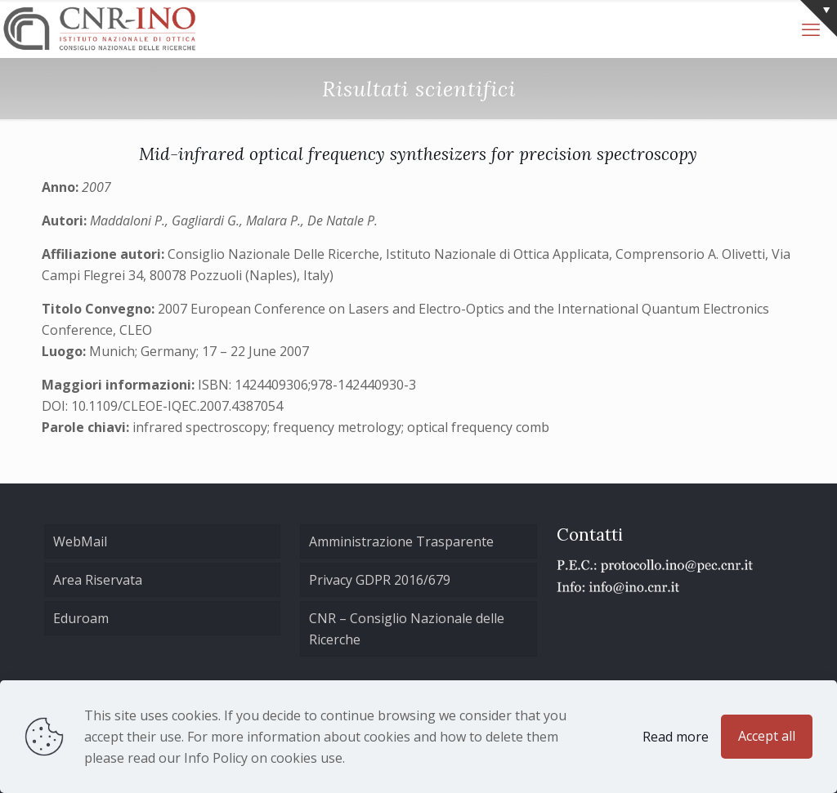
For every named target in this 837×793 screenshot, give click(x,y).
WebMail (80, 541)
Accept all (766, 736)
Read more (675, 737)
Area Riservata (97, 580)
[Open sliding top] (818, 18)
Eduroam (81, 618)
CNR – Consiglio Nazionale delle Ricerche (406, 628)
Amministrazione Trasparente (401, 541)
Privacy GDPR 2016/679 (379, 580)
